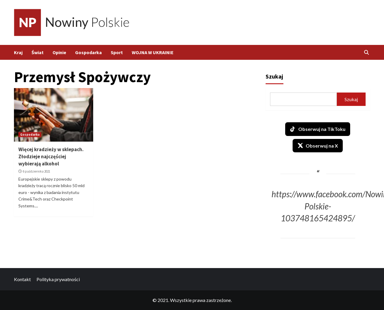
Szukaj (274, 76)
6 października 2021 (36, 171)
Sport (117, 52)
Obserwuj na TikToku (317, 129)
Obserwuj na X (317, 145)
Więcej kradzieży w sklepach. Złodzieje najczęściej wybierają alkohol (51, 156)
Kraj (18, 52)
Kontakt (22, 279)
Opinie (59, 52)
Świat (37, 52)
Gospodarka (88, 52)
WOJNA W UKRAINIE (153, 52)
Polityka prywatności (58, 279)
